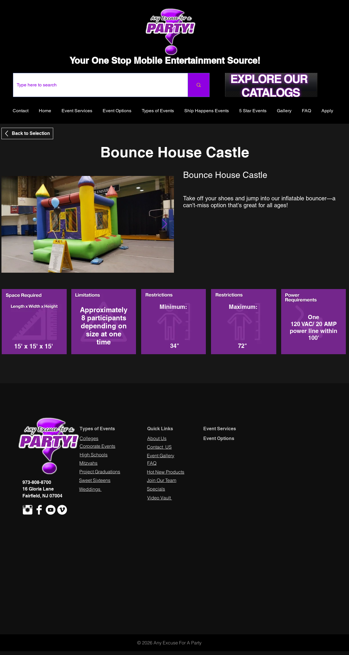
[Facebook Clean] (39, 510)
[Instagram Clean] (27, 510)
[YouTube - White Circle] (50, 510)
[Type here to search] (96, 85)
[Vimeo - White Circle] (62, 510)
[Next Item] (164, 224)
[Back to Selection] (27, 133)
